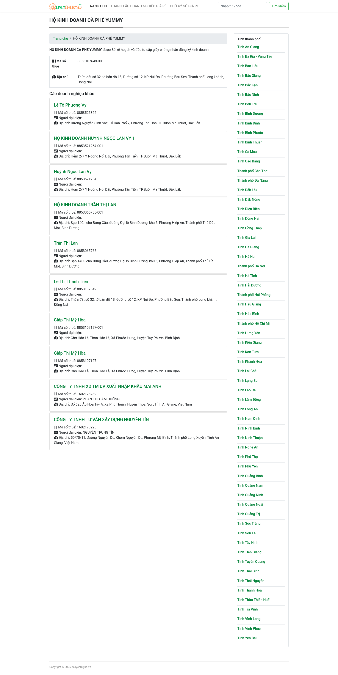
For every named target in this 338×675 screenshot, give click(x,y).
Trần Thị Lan (66, 243)
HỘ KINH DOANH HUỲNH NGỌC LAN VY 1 (94, 138)
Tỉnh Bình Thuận (249, 142)
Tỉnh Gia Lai (246, 238)
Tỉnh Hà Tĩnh (247, 276)
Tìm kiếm (279, 6)
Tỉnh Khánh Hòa (249, 361)
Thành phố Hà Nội (251, 266)
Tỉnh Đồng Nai (248, 218)
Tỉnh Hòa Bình (248, 314)
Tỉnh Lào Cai (247, 390)
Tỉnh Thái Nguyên (250, 581)
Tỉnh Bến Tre (247, 104)
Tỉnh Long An (247, 409)
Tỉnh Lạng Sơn (248, 381)
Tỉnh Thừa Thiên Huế (253, 600)
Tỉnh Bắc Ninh (248, 95)
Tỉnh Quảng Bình (250, 476)
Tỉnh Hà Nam (247, 257)
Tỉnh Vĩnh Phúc (249, 628)
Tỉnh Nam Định (248, 419)
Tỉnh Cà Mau (247, 152)
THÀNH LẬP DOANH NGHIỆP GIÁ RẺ (138, 6)
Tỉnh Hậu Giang (249, 304)
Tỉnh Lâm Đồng (249, 400)
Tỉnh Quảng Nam (250, 485)
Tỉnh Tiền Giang (249, 552)
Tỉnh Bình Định (248, 123)
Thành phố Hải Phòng (254, 295)
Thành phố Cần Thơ (252, 171)
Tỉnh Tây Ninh (247, 543)
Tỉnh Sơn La (246, 533)
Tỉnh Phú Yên (247, 466)
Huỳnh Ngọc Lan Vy (73, 171)
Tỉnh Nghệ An (247, 447)
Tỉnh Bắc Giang (249, 76)
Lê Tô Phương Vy (70, 105)
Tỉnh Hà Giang (248, 247)
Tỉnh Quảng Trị (248, 514)
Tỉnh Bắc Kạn (247, 85)
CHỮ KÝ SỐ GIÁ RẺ (184, 6)
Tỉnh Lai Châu (247, 371)
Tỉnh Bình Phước (250, 133)
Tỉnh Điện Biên (248, 209)
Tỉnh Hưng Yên (248, 333)
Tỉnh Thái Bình (248, 571)
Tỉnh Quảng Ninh (250, 495)
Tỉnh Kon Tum (248, 352)
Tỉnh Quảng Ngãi (250, 504)
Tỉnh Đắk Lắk (247, 190)
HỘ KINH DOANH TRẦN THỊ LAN (85, 204)
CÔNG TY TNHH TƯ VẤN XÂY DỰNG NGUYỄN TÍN (101, 419)
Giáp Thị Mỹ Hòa (70, 320)
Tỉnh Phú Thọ (247, 457)
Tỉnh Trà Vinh (247, 609)
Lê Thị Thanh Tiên (71, 281)
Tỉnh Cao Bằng (248, 161)
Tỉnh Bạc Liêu (247, 66)
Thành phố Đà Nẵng (252, 180)
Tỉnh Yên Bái (247, 638)
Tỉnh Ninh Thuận (250, 438)
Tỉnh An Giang (248, 47)
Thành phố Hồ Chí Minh (255, 323)
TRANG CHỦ (97, 6)
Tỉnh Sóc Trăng (249, 523)
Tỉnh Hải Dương (249, 285)
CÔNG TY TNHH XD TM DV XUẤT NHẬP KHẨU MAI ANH (107, 386)
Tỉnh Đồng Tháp (249, 228)
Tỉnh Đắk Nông (248, 199)
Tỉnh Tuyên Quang (251, 562)
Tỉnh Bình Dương (250, 114)
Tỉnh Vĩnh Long (249, 619)
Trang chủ (60, 38)
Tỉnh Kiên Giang (249, 342)
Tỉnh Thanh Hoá (249, 590)
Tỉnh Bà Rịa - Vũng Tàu (254, 56)
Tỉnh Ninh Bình (248, 428)
